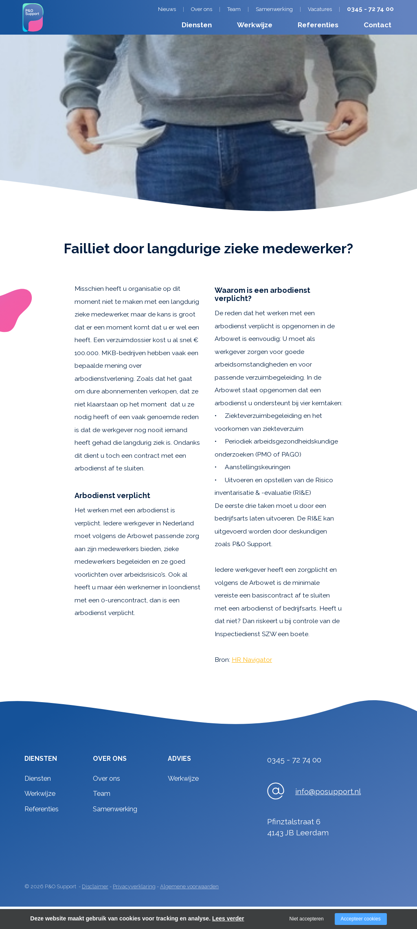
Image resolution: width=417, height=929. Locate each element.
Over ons (201, 9)
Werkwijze (254, 25)
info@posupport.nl (328, 791)
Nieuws (167, 9)
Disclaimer (95, 886)
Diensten (197, 25)
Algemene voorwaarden (189, 886)
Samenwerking (274, 9)
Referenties (318, 25)
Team (234, 9)
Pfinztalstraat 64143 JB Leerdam (298, 827)
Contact (377, 25)
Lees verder (228, 918)
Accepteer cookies (361, 919)
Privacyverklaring (134, 886)
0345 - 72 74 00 (370, 9)
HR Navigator (252, 659)
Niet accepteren (307, 919)
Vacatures (320, 9)
